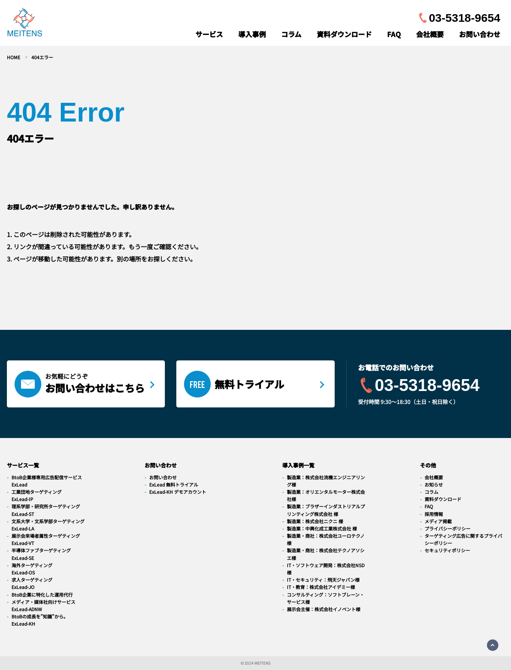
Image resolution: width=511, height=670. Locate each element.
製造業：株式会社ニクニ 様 (315, 521)
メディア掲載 (438, 521)
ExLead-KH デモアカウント (177, 491)
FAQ (394, 34)
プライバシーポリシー (447, 528)
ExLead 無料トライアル (173, 484)
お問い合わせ (479, 34)
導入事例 (252, 34)
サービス (209, 34)
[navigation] (24, 24)
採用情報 (434, 514)
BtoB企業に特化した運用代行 (42, 594)
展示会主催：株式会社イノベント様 (323, 609)
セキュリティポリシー (447, 550)
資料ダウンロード (344, 34)
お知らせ (434, 484)
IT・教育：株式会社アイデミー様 (321, 587)
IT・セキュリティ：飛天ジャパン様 (323, 579)
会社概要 (430, 34)
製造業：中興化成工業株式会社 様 (322, 528)
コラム (291, 34)
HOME (13, 57)
